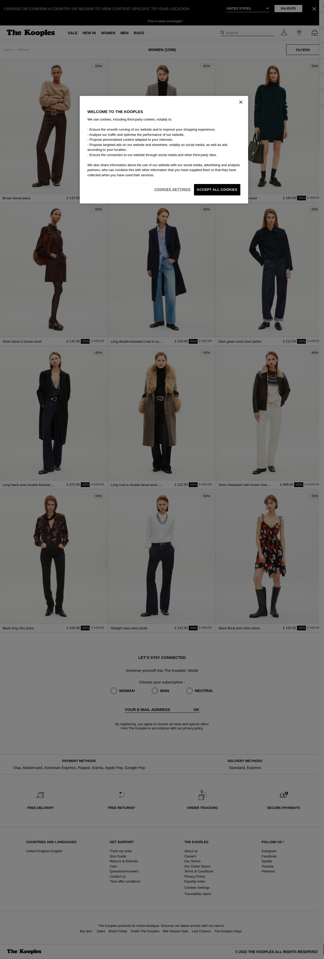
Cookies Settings (173, 189)
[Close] (241, 102)
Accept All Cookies (217, 190)
